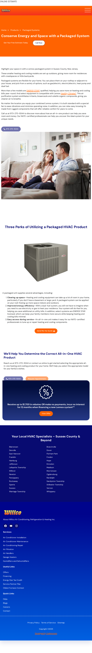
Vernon (50, 488)
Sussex (12, 488)
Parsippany (14, 478)
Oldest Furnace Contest (13, 588)
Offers (6, 572)
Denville (12, 450)
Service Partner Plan (12, 584)
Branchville (51, 447)
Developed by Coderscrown (46, 633)
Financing (7, 576)
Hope (49, 460)
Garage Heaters (10, 557)
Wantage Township (17, 491)
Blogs (5, 603)
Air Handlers (8, 553)
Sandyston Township (55, 481)
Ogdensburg (52, 474)
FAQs (5, 599)
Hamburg (13, 460)
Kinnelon (50, 464)
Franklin (12, 457)
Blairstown (14, 447)
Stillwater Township (55, 484)
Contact (6, 611)
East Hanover (15, 454)
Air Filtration (8, 549)
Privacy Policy (34, 622)
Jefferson (13, 464)
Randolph (51, 478)
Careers (6, 607)
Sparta (12, 484)
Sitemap (61, 622)
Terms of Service (48, 622)
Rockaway (13, 481)
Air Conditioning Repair (13, 545)
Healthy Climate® (68, 93)
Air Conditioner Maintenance (15, 541)
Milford (12, 471)
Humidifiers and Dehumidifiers (16, 561)
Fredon (50, 457)
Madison (50, 467)
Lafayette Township (17, 467)
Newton (12, 474)
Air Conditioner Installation (14, 537)
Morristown (52, 471)
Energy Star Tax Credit (12, 580)
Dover (49, 450)
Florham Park (52, 454)
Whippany (51, 491)
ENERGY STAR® (33, 90)
